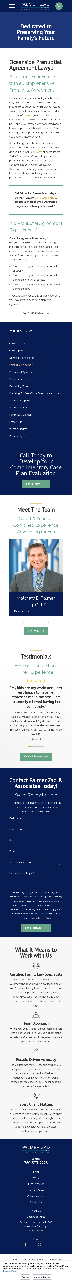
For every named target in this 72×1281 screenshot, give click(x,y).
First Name (15, 818)
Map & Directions (35, 1230)
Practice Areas (36, 1190)
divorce (29, 115)
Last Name (15, 830)
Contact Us (36, 1202)
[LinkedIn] (46, 1245)
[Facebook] (25, 1245)
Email (12, 851)
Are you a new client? (21, 862)
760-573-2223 (36, 1162)
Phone (12, 840)
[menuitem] (34, 343)
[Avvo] (32, 1245)
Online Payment (36, 1196)
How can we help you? (21, 873)
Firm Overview (36, 1184)
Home (35, 1177)
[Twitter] (39, 1245)
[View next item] (49, 622)
